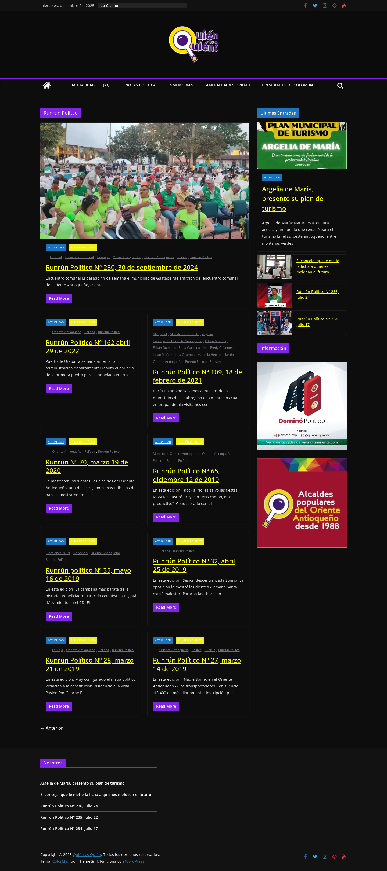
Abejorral (160, 334)
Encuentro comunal (79, 257)
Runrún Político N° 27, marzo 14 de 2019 (197, 664)
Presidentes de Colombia (287, 84)
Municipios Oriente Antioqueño (176, 453)
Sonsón (215, 361)
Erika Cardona (189, 347)
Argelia (207, 334)
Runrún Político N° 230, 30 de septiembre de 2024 (122, 267)
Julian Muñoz (162, 354)
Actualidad (83, 84)
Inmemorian (181, 84)
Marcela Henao (209, 354)
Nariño (229, 354)
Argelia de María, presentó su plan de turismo (292, 198)
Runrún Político (83, 247)
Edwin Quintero (164, 347)
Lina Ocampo (185, 354)
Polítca (197, 649)
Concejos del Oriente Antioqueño (177, 341)
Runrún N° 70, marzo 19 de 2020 (87, 466)
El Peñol (56, 257)
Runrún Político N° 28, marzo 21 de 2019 (90, 664)
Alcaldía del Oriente (184, 334)
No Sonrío (80, 553)
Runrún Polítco (201, 257)
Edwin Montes (215, 341)
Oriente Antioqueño (159, 257)
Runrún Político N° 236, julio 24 (317, 294)
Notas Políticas (141, 84)
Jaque (108, 84)
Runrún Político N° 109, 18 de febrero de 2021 (197, 376)
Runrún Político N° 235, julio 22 (69, 817)
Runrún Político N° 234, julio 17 (317, 321)
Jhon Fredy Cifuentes (218, 347)
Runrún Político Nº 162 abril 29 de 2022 (88, 346)
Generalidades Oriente (227, 84)
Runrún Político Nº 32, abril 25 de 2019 (194, 565)
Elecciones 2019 (58, 553)
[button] (115, 85)
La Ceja (57, 649)
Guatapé (103, 257)
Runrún (210, 649)
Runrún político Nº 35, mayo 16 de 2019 (88, 574)
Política (182, 257)
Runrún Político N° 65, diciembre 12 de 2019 (186, 475)
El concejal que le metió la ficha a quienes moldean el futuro (317, 266)
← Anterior (51, 728)
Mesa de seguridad (127, 257)
